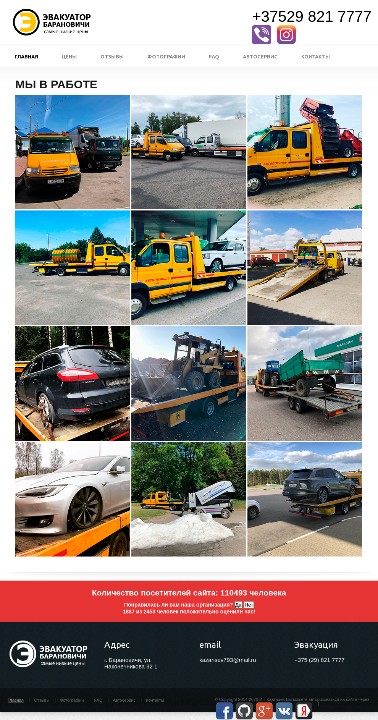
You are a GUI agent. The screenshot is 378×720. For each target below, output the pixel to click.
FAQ (214, 57)
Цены (69, 57)
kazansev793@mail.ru (227, 660)
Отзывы (112, 57)
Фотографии (166, 57)
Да (238, 605)
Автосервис (260, 57)
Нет (248, 605)
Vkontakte (284, 711)
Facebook (224, 711)
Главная (26, 57)
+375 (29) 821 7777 (319, 660)
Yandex (304, 711)
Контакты (315, 57)
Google (264, 711)
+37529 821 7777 (312, 16)
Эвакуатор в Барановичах (52, 22)
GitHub (244, 711)
